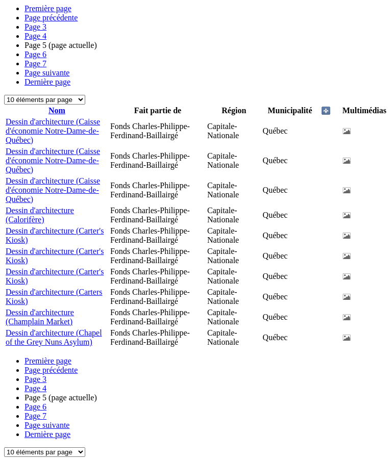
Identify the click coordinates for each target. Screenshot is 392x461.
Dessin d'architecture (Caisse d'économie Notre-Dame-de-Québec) (53, 130)
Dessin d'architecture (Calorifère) (40, 215)
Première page (47, 8)
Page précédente (51, 17)
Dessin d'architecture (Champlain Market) (40, 317)
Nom (56, 110)
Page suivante (46, 72)
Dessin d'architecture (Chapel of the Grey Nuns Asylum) (54, 337)
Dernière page (47, 82)
